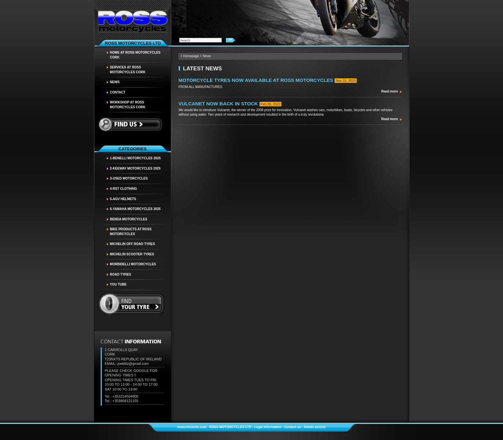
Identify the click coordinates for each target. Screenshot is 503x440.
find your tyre (131, 304)
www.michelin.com (191, 427)
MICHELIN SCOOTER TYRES (132, 254)
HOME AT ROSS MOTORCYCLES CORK (135, 55)
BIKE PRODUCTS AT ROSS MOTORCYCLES (131, 231)
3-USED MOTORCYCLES (129, 178)
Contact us (292, 427)
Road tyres (120, 274)
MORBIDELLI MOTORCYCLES (133, 264)
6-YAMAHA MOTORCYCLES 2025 (135, 209)
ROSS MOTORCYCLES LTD (230, 427)
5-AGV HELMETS (123, 199)
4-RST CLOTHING (123, 188)
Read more (389, 91)
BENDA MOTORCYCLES (128, 219)
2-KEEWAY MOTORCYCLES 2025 (135, 168)
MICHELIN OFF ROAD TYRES (132, 244)
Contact (118, 92)
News (115, 82)
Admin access (315, 427)
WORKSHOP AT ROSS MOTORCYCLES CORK (128, 105)
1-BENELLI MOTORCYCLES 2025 (135, 158)
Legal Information (268, 427)
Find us (130, 124)
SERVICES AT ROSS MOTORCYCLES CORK (128, 70)
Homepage (191, 56)
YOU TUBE (118, 284)
